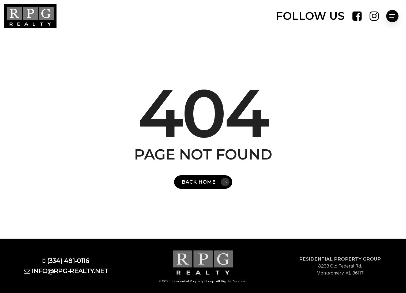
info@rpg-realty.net (70, 271)
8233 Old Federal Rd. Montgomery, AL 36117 (340, 266)
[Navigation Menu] (392, 16)
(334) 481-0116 (68, 261)
